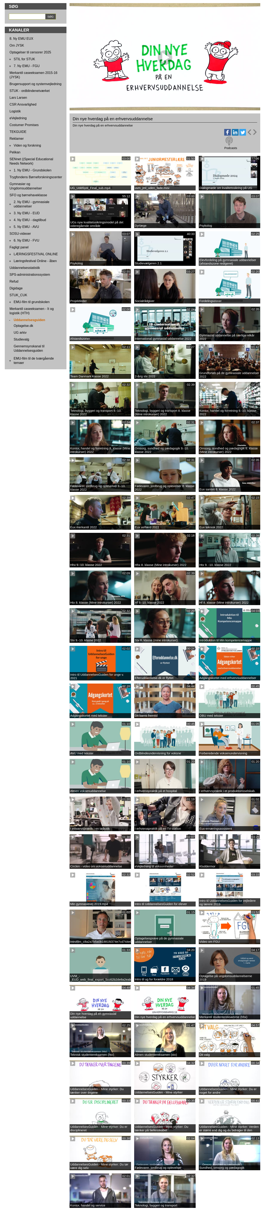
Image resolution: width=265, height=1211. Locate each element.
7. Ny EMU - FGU (27, 66)
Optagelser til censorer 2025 (30, 52)
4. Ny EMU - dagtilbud (30, 220)
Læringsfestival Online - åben (35, 261)
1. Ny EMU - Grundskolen (32, 170)
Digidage (16, 288)
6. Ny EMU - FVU (26, 240)
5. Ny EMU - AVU (26, 227)
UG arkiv (20, 332)
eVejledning (18, 118)
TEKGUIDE (18, 132)
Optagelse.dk (23, 325)
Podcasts (230, 148)
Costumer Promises (24, 125)
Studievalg (21, 339)
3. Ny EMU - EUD (27, 213)
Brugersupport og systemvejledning (35, 84)
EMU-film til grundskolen (31, 302)
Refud (14, 281)
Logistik (15, 111)
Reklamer (17, 138)
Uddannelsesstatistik (25, 268)
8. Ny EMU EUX (21, 38)
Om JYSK (17, 45)
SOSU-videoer (20, 233)
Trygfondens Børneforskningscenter (36, 177)
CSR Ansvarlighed (23, 104)
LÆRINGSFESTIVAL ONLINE (36, 254)
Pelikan (15, 152)
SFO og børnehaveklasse (28, 195)
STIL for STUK (24, 59)
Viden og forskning (27, 145)
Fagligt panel (19, 247)
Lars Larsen (18, 97)
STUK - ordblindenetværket (30, 91)
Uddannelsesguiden (29, 320)
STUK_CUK (18, 295)
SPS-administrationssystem (30, 274)
